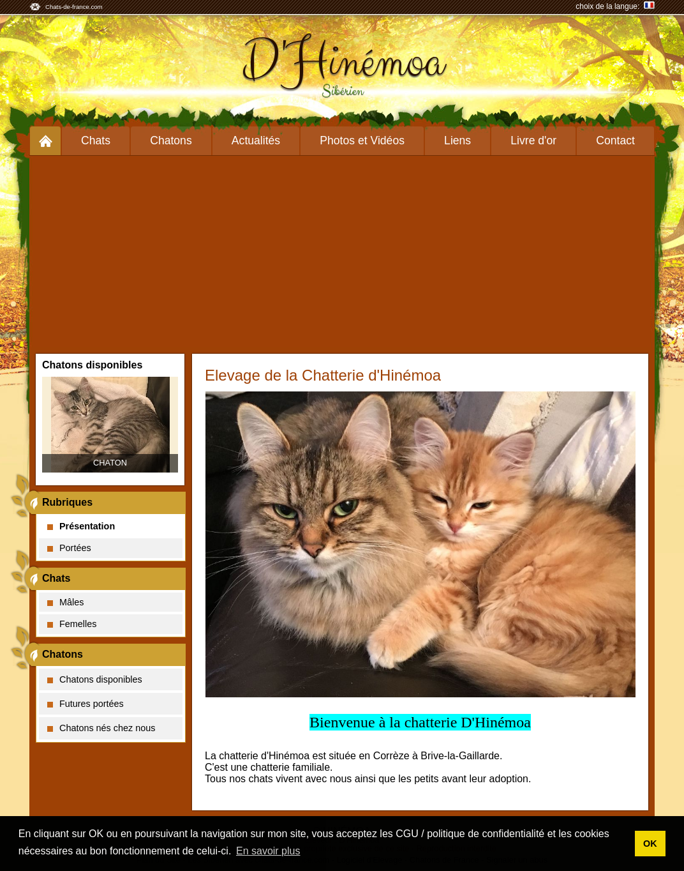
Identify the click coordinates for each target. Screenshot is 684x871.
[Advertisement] (342, 251)
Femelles (71, 624)
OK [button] (650, 843)
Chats (95, 140)
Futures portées (85, 704)
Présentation (81, 526)
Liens (457, 140)
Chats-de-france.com (74, 6)
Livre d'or (533, 140)
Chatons (171, 140)
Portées (69, 548)
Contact (615, 140)
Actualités (256, 140)
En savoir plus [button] (268, 850)
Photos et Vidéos (362, 140)
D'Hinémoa (342, 62)
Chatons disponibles (94, 679)
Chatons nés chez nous (101, 728)
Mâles (65, 602)
